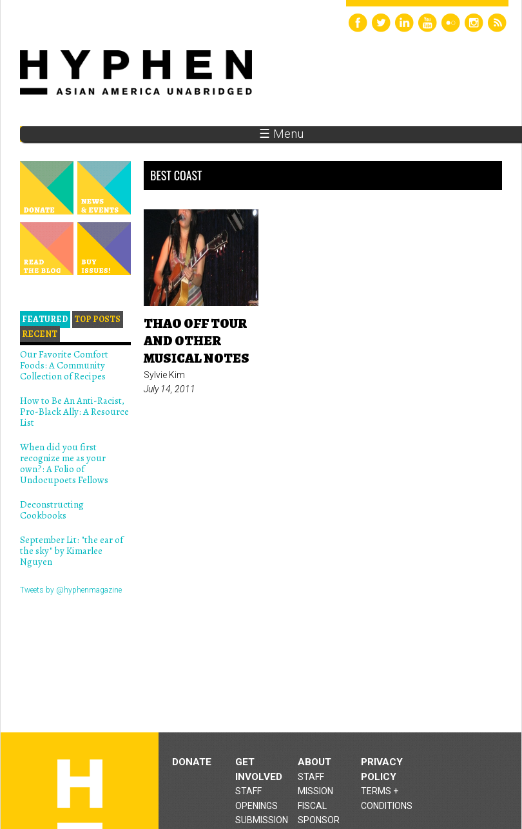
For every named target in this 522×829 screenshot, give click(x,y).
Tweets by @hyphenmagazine (71, 590)
